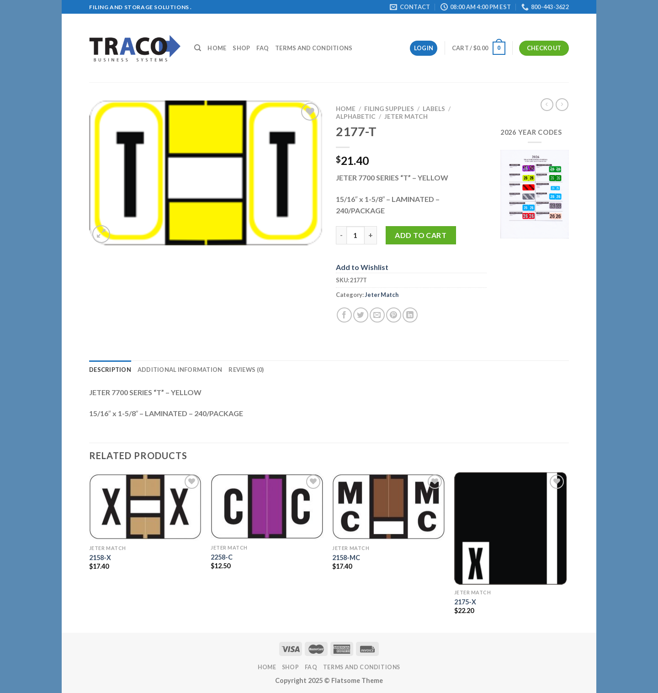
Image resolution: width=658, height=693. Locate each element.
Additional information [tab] (180, 369)
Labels (434, 108)
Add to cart (420, 235)
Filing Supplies (389, 108)
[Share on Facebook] (344, 315)
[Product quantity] (355, 235)
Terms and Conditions (313, 48)
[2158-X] (145, 506)
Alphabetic (356, 116)
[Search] (197, 48)
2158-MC (346, 557)
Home (216, 48)
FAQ (262, 48)
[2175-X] (510, 528)
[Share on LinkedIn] (410, 315)
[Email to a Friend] (377, 315)
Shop (241, 48)
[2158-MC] (388, 506)
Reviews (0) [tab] (246, 369)
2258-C (222, 557)
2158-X (100, 557)
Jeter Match (406, 116)
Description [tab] (110, 369)
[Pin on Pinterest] (393, 315)
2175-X (465, 602)
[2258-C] (267, 506)
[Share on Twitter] (360, 315)
